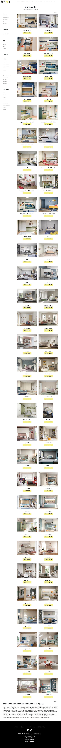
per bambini (5, 81)
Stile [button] (4, 41)
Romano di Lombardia (6, 105)
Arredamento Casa (30, 1)
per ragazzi (5, 83)
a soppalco (5, 59)
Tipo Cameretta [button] (7, 76)
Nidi (3, 21)
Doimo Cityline (5, 19)
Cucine (23, 1)
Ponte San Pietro (6, 103)
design (4, 46)
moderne (4, 48)
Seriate (4, 107)
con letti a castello (6, 63)
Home (24, 9)
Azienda (18, 1)
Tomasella (4, 23)
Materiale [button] (5, 29)
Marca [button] (4, 14)
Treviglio (4, 109)
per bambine (5, 79)
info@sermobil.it (31, 739)
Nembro (4, 101)
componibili (5, 61)
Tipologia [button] (5, 54)
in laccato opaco (6, 32)
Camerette (36, 9)
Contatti (53, 1)
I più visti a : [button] (6, 89)
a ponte (4, 57)
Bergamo (4, 97)
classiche (4, 44)
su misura (4, 70)
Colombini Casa (5, 17)
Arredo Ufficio (46, 1)
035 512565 (30, 737)
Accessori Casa (39, 1)
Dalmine (4, 99)
